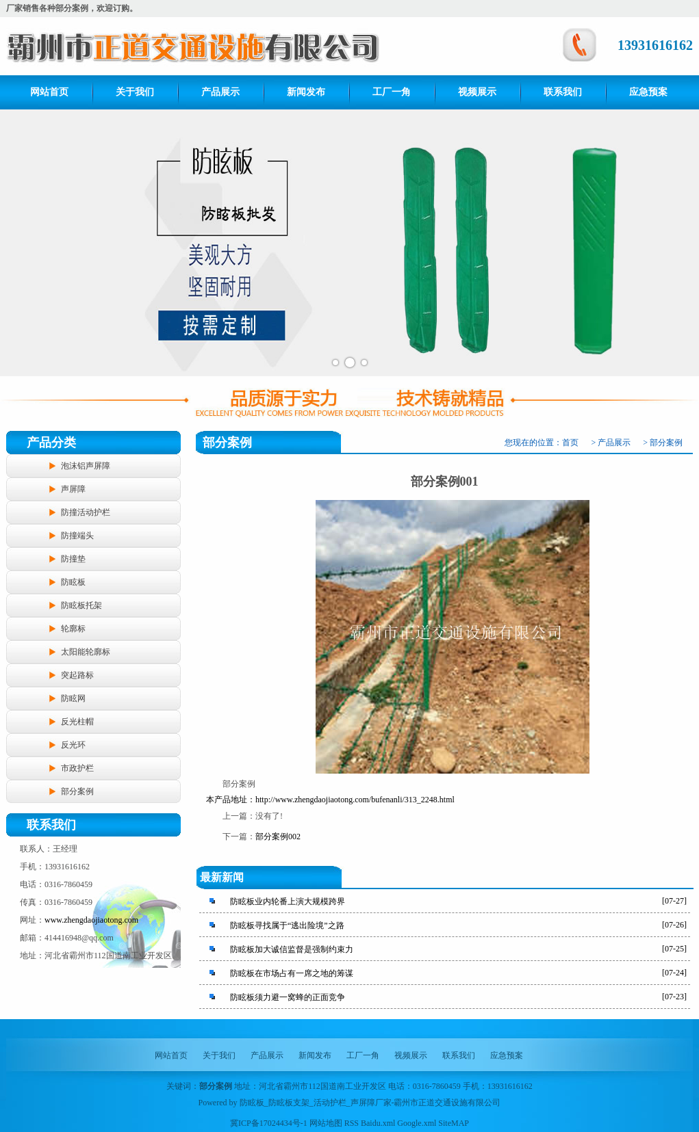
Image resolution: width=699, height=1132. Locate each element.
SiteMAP (453, 1123)
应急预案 (648, 92)
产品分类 (51, 442)
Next (681, 243)
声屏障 (73, 489)
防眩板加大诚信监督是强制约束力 (291, 949)
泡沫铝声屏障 (85, 466)
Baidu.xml (378, 1123)
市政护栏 (77, 768)
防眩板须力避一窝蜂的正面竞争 (287, 997)
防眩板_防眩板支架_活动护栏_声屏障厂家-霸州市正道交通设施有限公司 (370, 1102)
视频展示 (477, 92)
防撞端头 (77, 535)
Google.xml (416, 1123)
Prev (18, 243)
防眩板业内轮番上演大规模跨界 (287, 901)
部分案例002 (278, 836)
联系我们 (563, 92)
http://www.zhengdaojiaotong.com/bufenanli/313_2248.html (355, 799)
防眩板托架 (81, 605)
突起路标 (77, 675)
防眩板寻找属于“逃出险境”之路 (287, 925)
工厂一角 (391, 92)
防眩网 (73, 698)
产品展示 (220, 92)
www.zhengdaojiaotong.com (91, 920)
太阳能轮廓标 (85, 652)
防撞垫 (73, 559)
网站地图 (325, 1123)
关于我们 (135, 92)
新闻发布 (306, 92)
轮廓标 (73, 628)
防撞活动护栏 (85, 512)
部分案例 (77, 791)
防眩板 (73, 582)
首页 (570, 442)
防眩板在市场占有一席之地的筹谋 (291, 973)
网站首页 (49, 92)
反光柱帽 (77, 721)
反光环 (73, 745)
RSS (351, 1123)
